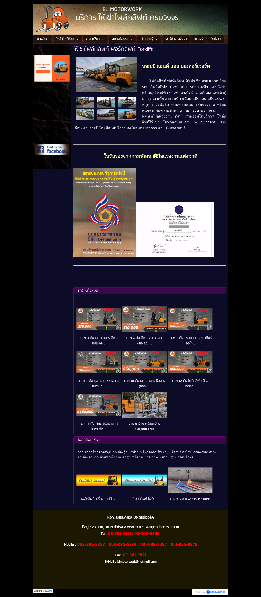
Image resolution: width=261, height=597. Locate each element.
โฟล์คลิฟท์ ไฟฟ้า (144, 499)
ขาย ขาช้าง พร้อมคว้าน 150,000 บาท (144, 426)
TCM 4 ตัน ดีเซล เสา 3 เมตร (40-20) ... (144, 340)
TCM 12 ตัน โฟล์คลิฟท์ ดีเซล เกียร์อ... (190, 383)
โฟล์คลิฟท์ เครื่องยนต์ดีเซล (98, 499)
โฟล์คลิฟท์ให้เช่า (89, 440)
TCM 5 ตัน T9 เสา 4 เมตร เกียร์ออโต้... (190, 340)
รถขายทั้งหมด (88, 291)
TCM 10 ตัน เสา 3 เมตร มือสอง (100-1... (145, 383)
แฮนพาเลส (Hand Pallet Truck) (190, 499)
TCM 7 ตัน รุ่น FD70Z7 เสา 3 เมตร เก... (99, 383)
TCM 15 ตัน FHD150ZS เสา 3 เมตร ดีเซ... (98, 426)
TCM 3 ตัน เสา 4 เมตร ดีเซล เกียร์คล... (98, 340)
